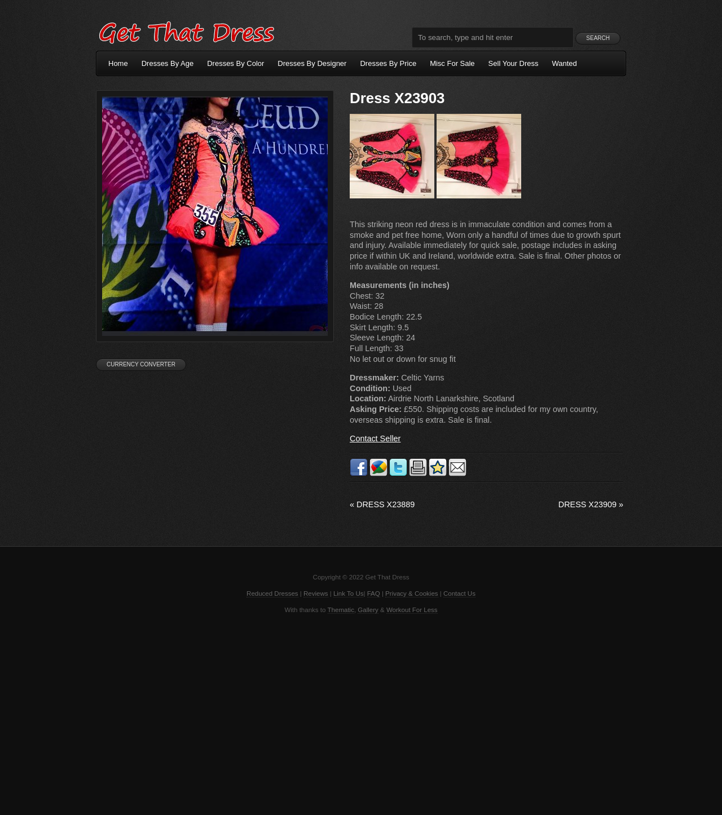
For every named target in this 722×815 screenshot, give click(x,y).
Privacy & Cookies (411, 593)
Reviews (315, 593)
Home (118, 63)
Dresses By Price (388, 63)
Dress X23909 (590, 504)
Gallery (368, 609)
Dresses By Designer (312, 63)
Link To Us (348, 593)
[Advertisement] (361, 713)
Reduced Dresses (272, 593)
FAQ (373, 593)
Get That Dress (186, 31)
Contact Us (459, 593)
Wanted (564, 63)
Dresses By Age (168, 63)
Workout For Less (412, 609)
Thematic (341, 609)
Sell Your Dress (513, 63)
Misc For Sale (452, 63)
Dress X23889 (382, 504)
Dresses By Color (235, 63)
